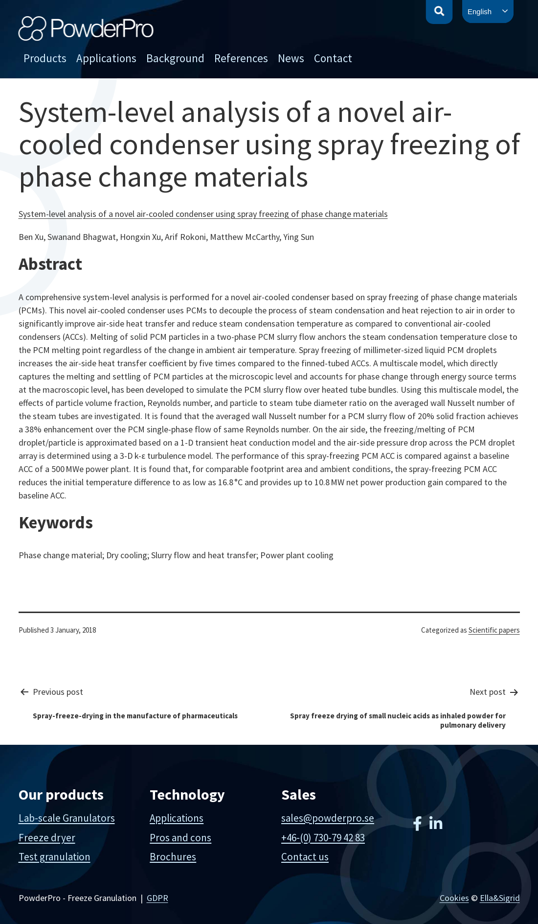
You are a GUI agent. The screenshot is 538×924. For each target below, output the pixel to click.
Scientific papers (494, 630)
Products (45, 58)
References (241, 58)
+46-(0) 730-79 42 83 (323, 837)
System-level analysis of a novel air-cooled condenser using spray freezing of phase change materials (203, 213)
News (291, 58)
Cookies (454, 897)
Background (175, 58)
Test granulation (54, 856)
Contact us (305, 856)
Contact (333, 58)
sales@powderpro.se (327, 818)
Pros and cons (180, 837)
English (480, 11)
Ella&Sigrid (500, 897)
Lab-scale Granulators (67, 818)
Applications (106, 58)
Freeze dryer (47, 837)
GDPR (157, 897)
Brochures (173, 856)
